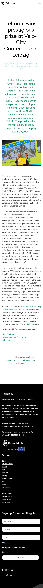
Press (6, 552)
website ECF (7, 340)
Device (4, 467)
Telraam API (6, 487)
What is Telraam (7, 464)
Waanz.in (26, 309)
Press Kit (5, 484)
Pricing (4, 476)
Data (4, 470)
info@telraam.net (23, 423)
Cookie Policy (7, 496)
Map (3, 461)
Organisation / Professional (14, 548)
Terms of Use (6, 499)
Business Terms (7, 502)
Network (5, 473)
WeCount (29, 324)
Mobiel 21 (13, 309)
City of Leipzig (8, 334)
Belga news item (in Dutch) (14, 337)
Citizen (6, 543)
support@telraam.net (25, 426)
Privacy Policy (7, 493)
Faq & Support (7, 479)
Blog (3, 481)
